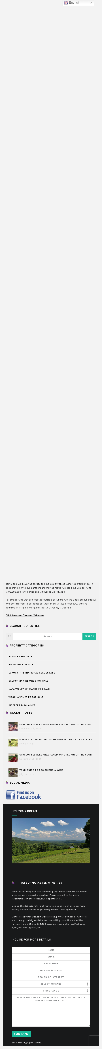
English (72, 3)
